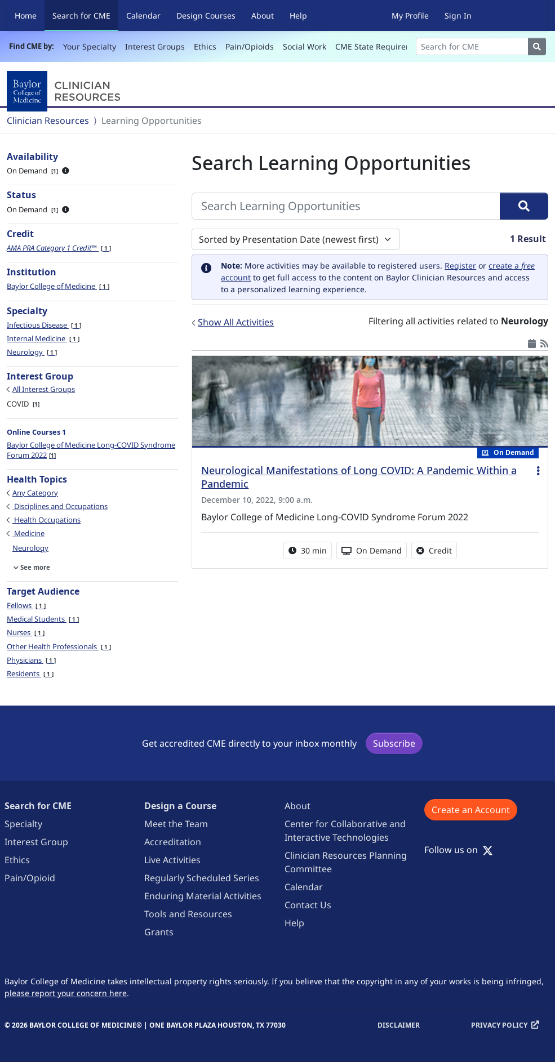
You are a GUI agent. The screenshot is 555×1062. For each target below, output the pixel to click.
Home (26, 15)
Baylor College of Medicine (58, 286)
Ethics (205, 46)
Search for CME (85, 15)
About (262, 15)
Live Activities (172, 860)
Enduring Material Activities (202, 896)
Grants (159, 932)
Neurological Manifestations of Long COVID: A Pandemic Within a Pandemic (359, 476)
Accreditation (172, 842)
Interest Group (36, 842)
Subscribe (394, 743)
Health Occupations (46, 520)
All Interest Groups (43, 389)
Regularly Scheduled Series (201, 878)
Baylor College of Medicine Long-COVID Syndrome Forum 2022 (91, 450)
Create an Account (471, 810)
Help (298, 15)
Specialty (23, 824)
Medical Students (43, 619)
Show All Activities (236, 322)
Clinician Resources (48, 120)
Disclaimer (399, 1025)
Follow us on (458, 850)
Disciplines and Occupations (60, 506)
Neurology (32, 352)
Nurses (26, 632)
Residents (30, 673)
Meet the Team (176, 824)
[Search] (472, 46)
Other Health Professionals (59, 646)
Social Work (304, 46)
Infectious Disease (44, 325)
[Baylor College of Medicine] (66, 91)
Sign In (458, 15)
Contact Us (308, 905)
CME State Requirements (382, 46)
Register (460, 265)
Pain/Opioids (249, 46)
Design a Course (180, 806)
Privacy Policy (499, 1025)
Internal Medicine (43, 338)
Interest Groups (155, 46)
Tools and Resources (188, 914)
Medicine (28, 533)
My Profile (410, 15)
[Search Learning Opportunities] (346, 206)
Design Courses (206, 15)
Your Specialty (89, 46)
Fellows (26, 605)
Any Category (35, 493)
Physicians (31, 660)
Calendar (143, 15)
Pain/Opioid (30, 878)
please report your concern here (66, 993)
